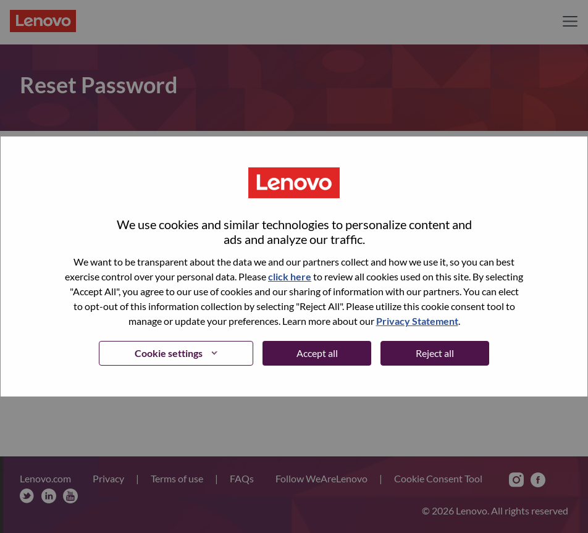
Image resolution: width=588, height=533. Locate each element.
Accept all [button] (317, 353)
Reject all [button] (435, 353)
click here (289, 276)
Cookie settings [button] (169, 353)
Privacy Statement (417, 321)
